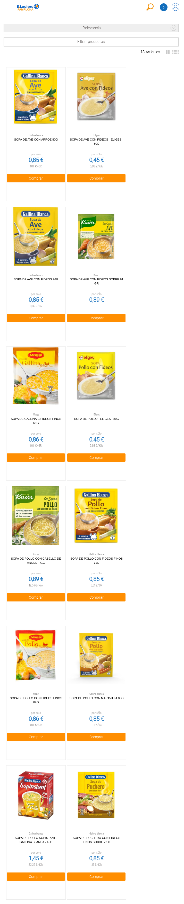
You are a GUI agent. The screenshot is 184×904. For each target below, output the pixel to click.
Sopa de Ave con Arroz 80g (34, 135)
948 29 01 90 (106, 776)
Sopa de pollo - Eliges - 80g (147, 271)
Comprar (34, 175)
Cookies (49, 809)
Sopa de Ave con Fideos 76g (148, 135)
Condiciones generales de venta (50, 780)
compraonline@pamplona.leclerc (106, 782)
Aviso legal (50, 818)
